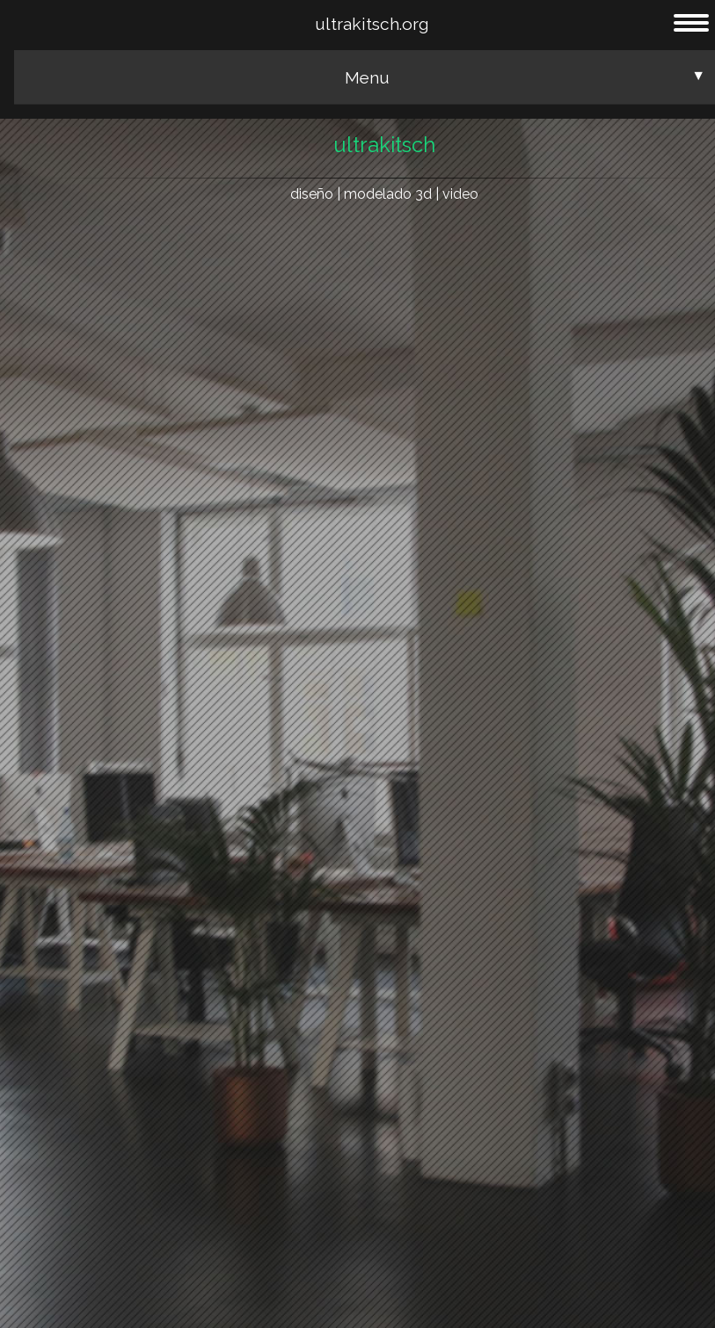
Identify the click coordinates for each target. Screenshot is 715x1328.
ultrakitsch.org (372, 23)
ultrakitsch (384, 144)
